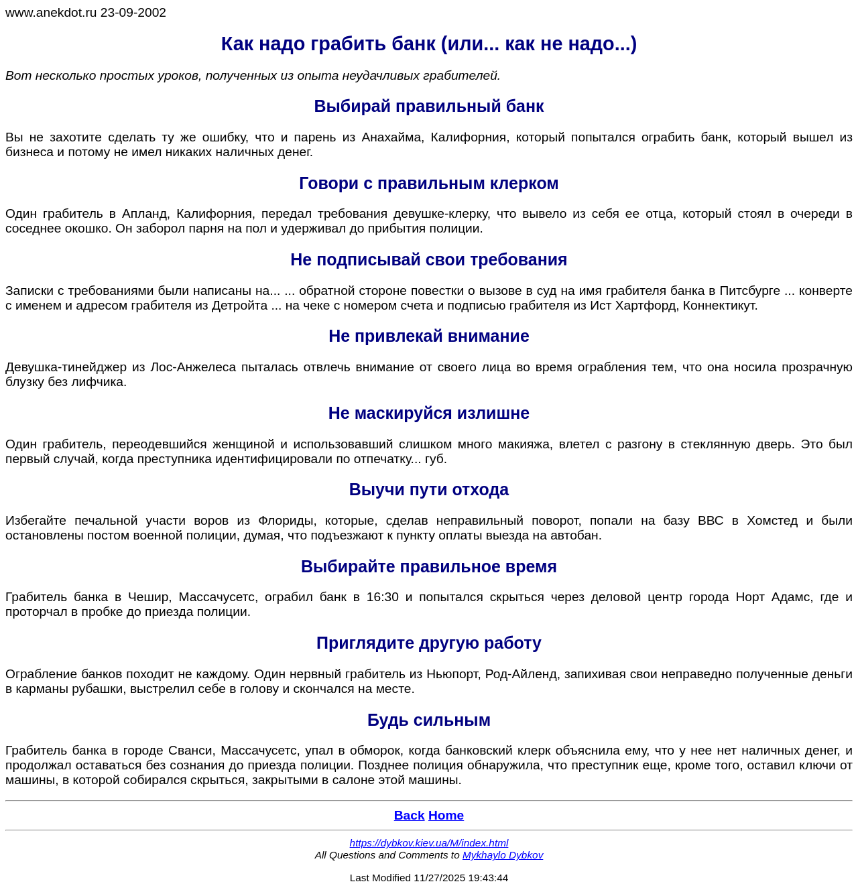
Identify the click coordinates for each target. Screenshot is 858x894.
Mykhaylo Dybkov (503, 854)
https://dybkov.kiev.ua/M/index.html (429, 842)
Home (446, 815)
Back (409, 815)
